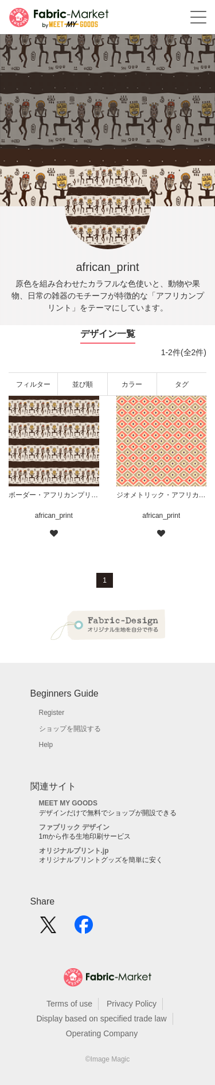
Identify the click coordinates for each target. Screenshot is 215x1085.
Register (52, 713)
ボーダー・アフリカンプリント (54, 495)
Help (46, 745)
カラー (132, 384)
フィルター (33, 384)
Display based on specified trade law (101, 1018)
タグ (182, 384)
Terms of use (69, 1003)
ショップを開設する (70, 729)
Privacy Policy (132, 1003)
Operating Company (102, 1033)
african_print (54, 516)
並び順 (82, 384)
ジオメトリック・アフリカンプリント (161, 495)
